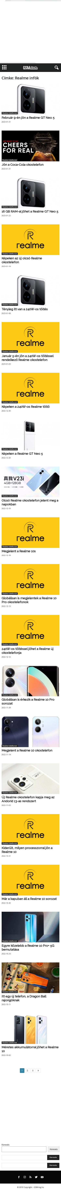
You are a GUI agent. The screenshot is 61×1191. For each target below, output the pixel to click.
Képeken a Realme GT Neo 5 (22, 453)
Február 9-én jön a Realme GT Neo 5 (28, 117)
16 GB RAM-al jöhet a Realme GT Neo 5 (30, 211)
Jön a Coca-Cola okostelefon (22, 164)
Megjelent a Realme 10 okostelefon (27, 750)
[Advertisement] (30, 31)
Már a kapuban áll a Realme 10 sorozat (29, 899)
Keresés (5, 1145)
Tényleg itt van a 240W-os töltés (25, 309)
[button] (56, 67)
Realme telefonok (9, 113)
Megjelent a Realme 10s (19, 551)
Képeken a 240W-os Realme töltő (25, 406)
